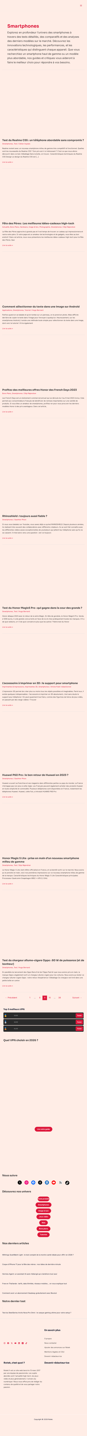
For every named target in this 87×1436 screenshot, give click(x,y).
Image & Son (34, 230)
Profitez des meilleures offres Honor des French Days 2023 (42, 396)
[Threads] (23, 1354)
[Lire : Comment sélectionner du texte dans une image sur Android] (43, 282)
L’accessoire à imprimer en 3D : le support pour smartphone (43, 693)
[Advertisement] (43, 1163)
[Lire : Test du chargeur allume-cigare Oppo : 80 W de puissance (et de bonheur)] (43, 935)
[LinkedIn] (19, 1354)
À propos (48, 1349)
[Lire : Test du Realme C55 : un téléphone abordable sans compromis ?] (43, 105)
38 (59, 1007)
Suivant (77, 1007)
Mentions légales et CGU (54, 1362)
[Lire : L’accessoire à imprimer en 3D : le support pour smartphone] (43, 668)
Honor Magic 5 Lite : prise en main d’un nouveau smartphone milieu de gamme (35, 870)
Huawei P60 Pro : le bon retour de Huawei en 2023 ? (37, 785)
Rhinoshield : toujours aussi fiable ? (26, 523)
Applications (7, 317)
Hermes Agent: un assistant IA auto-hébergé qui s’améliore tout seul (29, 1285)
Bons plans (43, 1239)
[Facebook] (8, 1354)
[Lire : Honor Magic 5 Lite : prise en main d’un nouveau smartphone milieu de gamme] (43, 841)
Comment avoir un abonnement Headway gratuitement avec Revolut (29, 1304)
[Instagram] (4, 1354)
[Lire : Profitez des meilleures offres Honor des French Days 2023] (43, 369)
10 (50, 1007)
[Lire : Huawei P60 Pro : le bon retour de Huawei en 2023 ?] (43, 753)
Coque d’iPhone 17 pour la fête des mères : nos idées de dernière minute (31, 1275)
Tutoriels (43, 1245)
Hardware (24, 230)
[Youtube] (15, 1354)
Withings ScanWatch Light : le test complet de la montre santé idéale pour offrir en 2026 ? (38, 1266)
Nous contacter (50, 1353)
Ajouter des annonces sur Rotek (57, 1358)
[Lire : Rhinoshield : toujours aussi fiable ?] (43, 474)
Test (15, 147)
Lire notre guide (43, 1139)
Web (43, 1233)
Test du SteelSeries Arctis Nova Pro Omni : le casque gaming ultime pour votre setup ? (37, 1323)
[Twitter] (12, 1354)
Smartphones (7, 147)
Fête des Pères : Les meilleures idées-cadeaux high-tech (41, 226)
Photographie (45, 230)
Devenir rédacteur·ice (53, 1367)
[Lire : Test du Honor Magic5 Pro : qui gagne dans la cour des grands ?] (43, 583)
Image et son (43, 1221)
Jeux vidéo (43, 1227)
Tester (79, 1026)
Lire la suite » (7, 165)
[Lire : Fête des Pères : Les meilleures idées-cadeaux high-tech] (43, 199)
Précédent (11, 1007)
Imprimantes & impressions (13, 697)
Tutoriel (28, 317)
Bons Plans (14, 230)
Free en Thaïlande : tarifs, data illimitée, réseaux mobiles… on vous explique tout (34, 1294)
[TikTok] (26, 1354)
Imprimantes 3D (31, 697)
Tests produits (43, 1209)
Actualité (5, 230)
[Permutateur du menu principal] (81, 5)
